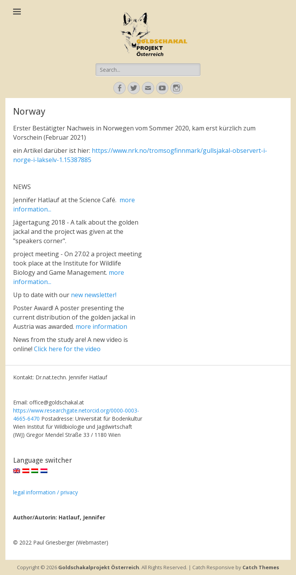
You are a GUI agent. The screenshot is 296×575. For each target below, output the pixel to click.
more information (101, 326)
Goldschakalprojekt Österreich (98, 567)
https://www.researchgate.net (50, 410)
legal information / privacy (45, 492)
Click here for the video (67, 349)
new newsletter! (93, 295)
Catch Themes (260, 567)
